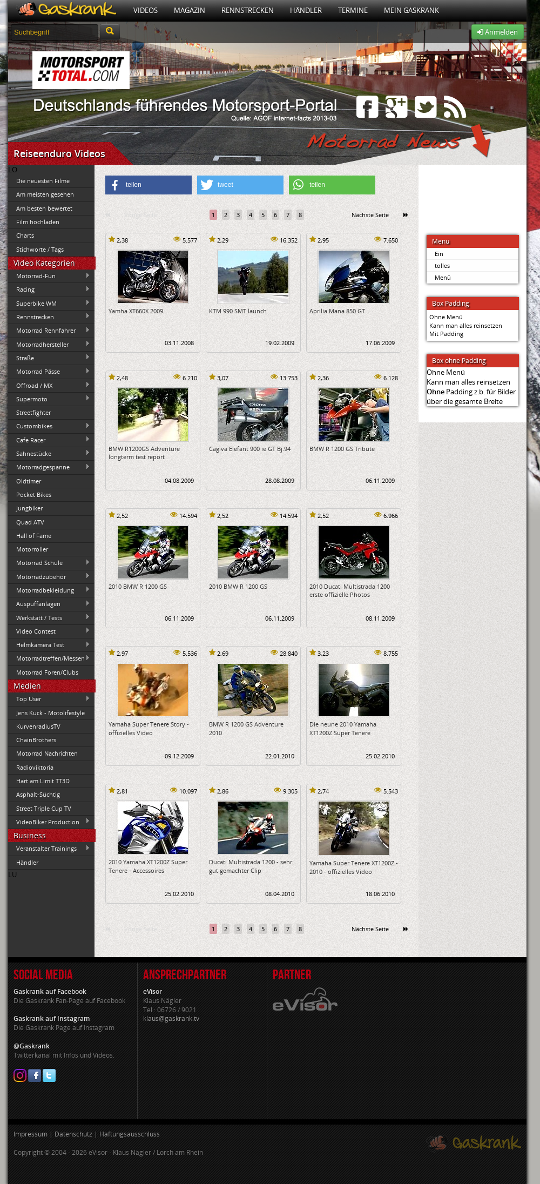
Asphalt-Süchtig (38, 794)
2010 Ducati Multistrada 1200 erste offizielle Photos (349, 590)
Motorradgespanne (49, 467)
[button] (148, 185)
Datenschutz (73, 1134)
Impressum (31, 1134)
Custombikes (49, 426)
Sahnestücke (49, 453)
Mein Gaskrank (411, 10)
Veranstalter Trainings (49, 848)
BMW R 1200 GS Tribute (342, 449)
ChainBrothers (36, 740)
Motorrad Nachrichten (47, 753)
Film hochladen (37, 222)
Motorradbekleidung (49, 590)
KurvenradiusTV (38, 726)
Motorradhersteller (49, 344)
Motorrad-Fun (49, 276)
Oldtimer (28, 481)
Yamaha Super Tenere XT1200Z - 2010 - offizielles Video (353, 867)
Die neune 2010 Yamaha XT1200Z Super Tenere (342, 728)
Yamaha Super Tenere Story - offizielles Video (149, 728)
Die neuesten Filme (43, 181)
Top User (49, 699)
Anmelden (497, 32)
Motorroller (32, 549)
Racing (49, 289)
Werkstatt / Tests (49, 617)
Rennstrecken (247, 10)
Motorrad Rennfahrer (49, 330)
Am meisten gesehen (45, 194)
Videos (145, 10)
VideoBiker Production (49, 821)
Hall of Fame (33, 536)
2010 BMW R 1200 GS (138, 586)
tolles (442, 265)
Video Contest (49, 631)
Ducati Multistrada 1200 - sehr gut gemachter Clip (250, 866)
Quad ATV (30, 522)
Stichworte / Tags (40, 249)
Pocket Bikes (33, 494)
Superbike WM (49, 303)
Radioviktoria (34, 767)
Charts (25, 235)
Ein (439, 254)
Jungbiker (29, 508)
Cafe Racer (49, 439)
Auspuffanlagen (49, 604)
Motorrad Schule (49, 563)
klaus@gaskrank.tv (171, 1018)
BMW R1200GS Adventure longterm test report (144, 453)
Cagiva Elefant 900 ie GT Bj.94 (250, 449)
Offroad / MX (49, 385)
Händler (306, 10)
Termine (353, 10)
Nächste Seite (370, 215)
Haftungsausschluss (129, 1134)
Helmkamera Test (49, 645)
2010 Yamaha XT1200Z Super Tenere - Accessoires (148, 866)
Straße (49, 357)
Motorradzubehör (49, 576)
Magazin (189, 10)
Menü (443, 277)
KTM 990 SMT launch (238, 311)
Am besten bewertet (44, 208)
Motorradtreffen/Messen (49, 658)
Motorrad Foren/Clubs (47, 672)
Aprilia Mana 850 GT (337, 311)
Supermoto (49, 398)
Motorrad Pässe (49, 371)
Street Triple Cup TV (43, 808)
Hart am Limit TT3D (43, 781)
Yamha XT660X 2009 (136, 311)
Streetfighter (33, 412)
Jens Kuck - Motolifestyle (50, 713)
